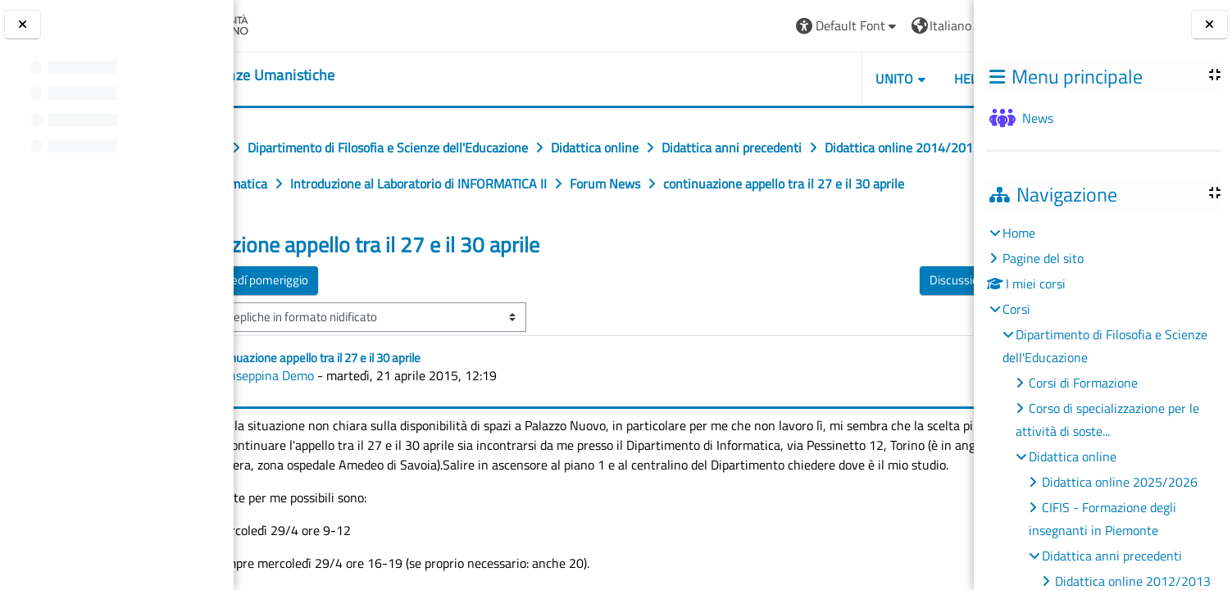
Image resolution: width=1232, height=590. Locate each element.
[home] (335, 75)
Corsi (1016, 309)
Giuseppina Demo (364, 411)
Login (933, 25)
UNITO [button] (785, 78)
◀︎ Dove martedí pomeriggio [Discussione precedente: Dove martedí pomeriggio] (335, 315)
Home (1018, 233)
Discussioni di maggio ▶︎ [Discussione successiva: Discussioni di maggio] (882, 315)
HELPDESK (875, 78)
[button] (738, 26)
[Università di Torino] (297, 24)
